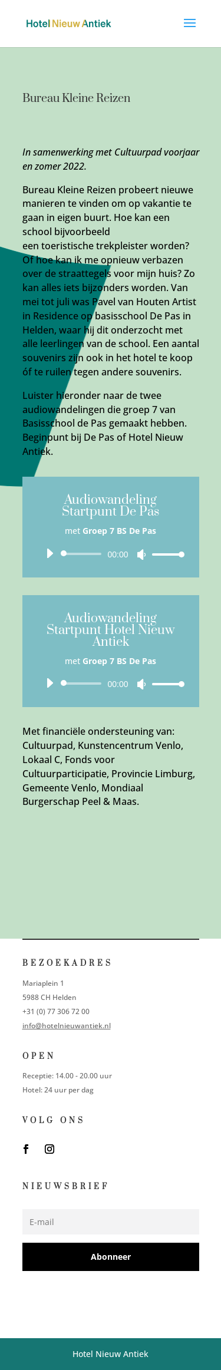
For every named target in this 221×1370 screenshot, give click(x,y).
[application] (111, 554)
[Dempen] (141, 554)
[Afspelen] (49, 553)
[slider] (83, 554)
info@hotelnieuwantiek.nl (66, 1026)
